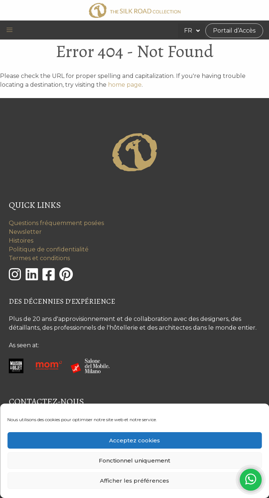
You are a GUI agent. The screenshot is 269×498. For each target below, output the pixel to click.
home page (125, 84)
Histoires (21, 240)
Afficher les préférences (134, 480)
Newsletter (25, 231)
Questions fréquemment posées (56, 223)
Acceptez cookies (134, 440)
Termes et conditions (39, 258)
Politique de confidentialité (49, 249)
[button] (9, 30)
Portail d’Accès (234, 30)
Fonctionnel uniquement (134, 460)
